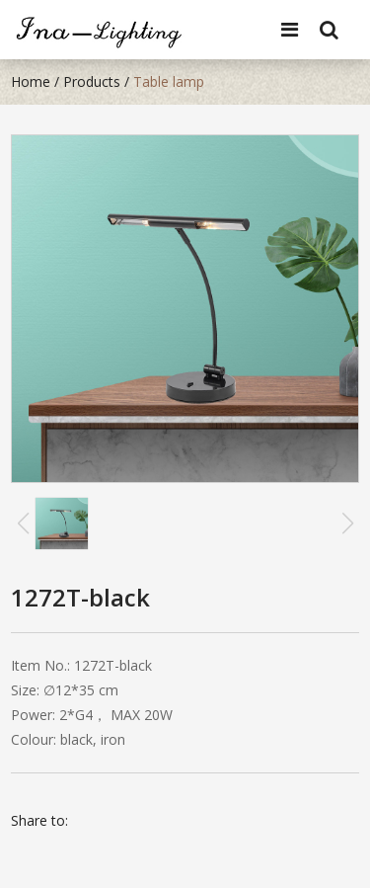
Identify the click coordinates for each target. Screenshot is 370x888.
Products (91, 81)
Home (30, 81)
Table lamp (168, 81)
